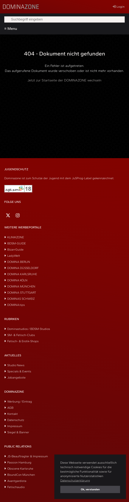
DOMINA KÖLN (17, 280)
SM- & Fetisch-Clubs (21, 335)
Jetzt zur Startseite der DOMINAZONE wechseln (64, 80)
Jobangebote (16, 377)
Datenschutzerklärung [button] (75, 480)
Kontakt (12, 414)
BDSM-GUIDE (16, 243)
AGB (10, 407)
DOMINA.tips (16, 305)
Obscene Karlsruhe (20, 468)
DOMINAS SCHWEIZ (21, 298)
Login (119, 6)
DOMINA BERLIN (18, 262)
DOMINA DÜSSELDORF (23, 268)
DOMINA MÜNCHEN (21, 286)
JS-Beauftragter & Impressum (27, 456)
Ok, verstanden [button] (90, 489)
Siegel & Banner (18, 432)
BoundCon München (21, 474)
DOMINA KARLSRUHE (22, 274)
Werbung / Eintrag (19, 401)
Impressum (14, 426)
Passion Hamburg (19, 462)
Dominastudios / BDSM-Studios (28, 329)
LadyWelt (13, 255)
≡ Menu (10, 28)
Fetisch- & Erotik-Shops (23, 341)
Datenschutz (15, 420)
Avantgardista (16, 481)
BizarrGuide (15, 249)
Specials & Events (19, 371)
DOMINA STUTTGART (21, 292)
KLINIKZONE (15, 237)
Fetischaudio (16, 487)
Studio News (15, 365)
